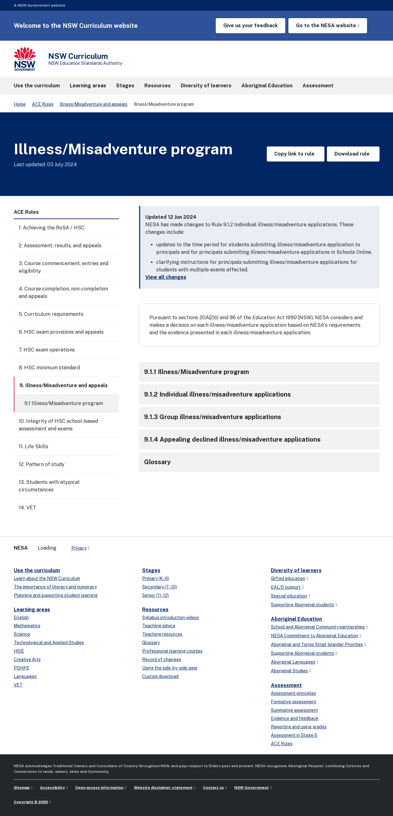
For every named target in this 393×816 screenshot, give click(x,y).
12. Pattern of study (42, 464)
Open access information (99, 787)
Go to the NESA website (326, 25)
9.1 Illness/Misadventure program (63, 403)
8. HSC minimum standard (49, 368)
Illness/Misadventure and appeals (93, 104)
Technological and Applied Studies (49, 642)
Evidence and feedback (294, 718)
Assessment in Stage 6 (294, 735)
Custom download (160, 676)
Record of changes (161, 659)
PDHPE (21, 667)
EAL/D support (286, 587)
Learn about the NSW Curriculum (47, 578)
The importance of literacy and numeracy (55, 586)
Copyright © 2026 (31, 802)
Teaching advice (158, 625)
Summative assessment (294, 710)
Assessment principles (293, 693)
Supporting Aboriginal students (302, 604)
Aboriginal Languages (293, 662)
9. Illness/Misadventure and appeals (63, 385)
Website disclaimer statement (163, 787)
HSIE (19, 651)
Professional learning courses (172, 651)
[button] (259, 372)
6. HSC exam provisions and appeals (61, 332)
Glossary (151, 642)
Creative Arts (27, 659)
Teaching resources (162, 634)
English (21, 617)
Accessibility (52, 787)
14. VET (27, 508)
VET (18, 684)
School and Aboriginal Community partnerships (318, 626)
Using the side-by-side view (169, 667)
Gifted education (288, 578)
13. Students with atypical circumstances (49, 486)
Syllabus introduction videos (170, 617)
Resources (155, 610)
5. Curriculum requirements (51, 314)
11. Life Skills (33, 446)
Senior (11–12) (155, 595)
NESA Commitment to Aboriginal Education (314, 635)
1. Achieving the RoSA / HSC (52, 228)
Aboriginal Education (296, 619)
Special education (289, 595)
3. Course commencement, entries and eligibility (63, 267)
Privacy (78, 548)
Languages (25, 676)
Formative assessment (293, 701)
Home (20, 104)
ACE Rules (43, 104)
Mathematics (27, 625)
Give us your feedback (250, 25)
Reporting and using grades (299, 726)
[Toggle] (114, 228)
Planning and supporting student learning (56, 595)
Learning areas (32, 610)
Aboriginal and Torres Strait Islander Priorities (317, 644)
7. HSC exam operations (47, 350)
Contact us (213, 787)
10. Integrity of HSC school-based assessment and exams (58, 425)
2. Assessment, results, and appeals (60, 246)
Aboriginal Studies (289, 670)
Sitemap (22, 787)
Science (22, 634)
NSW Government (251, 787)
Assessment (286, 685)
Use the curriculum (37, 570)
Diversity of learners (296, 570)
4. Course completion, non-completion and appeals (63, 292)
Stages (151, 570)
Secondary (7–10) (159, 586)
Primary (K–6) (155, 578)
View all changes (165, 277)
